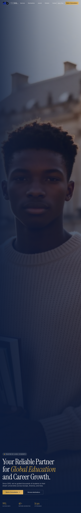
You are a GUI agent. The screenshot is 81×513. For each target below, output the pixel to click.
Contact (54, 3)
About (15, 3)
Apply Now (61, 3)
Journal (40, 3)
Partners (47, 3)
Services (22, 3)
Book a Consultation (72, 3)
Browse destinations (34, 492)
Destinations (31, 3)
